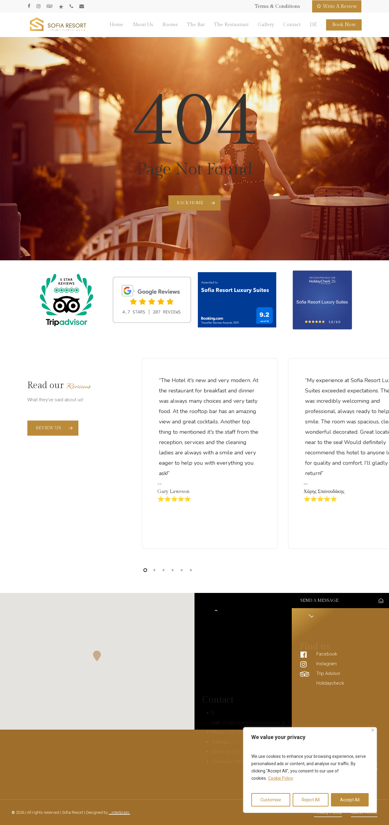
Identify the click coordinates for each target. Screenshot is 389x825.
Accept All (350, 799)
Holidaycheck (330, 683)
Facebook (326, 654)
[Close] (372, 730)
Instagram (326, 663)
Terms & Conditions (277, 6)
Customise (270, 799)
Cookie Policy (280, 778)
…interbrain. (119, 812)
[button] (97, 656)
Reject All (311, 799)
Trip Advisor (328, 673)
